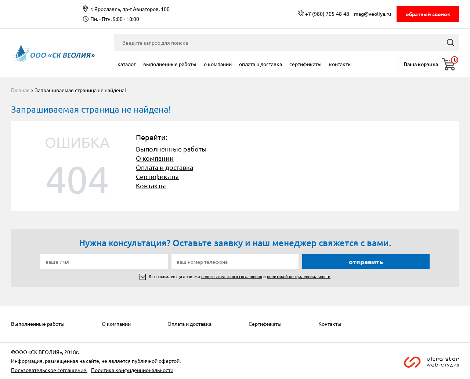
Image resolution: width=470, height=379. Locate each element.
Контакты (340, 64)
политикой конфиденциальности (298, 276)
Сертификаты (305, 64)
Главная (20, 90)
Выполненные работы (169, 64)
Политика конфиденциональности (132, 370)
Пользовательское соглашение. (49, 370)
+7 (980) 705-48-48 (327, 13)
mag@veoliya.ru (372, 13)
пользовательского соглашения (231, 276)
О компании (218, 64)
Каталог (127, 64)
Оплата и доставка (260, 64)
